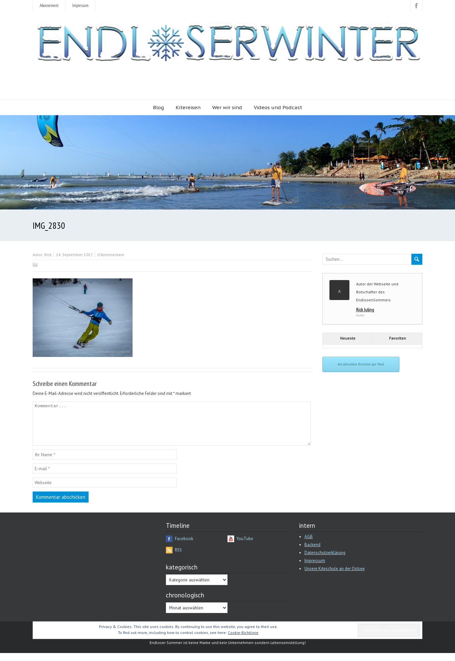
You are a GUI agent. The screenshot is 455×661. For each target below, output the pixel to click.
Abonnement (49, 5)
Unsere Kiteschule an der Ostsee (334, 576)
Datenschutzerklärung (324, 560)
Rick (48, 254)
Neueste (347, 338)
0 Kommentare (110, 254)
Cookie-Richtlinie (243, 640)
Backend (312, 552)
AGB (308, 544)
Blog (158, 107)
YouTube (244, 546)
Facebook (184, 546)
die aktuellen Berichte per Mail (361, 364)
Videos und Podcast (278, 107)
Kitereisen (188, 107)
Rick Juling (365, 310)
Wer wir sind (227, 107)
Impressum (80, 5)
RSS (178, 558)
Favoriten (397, 338)
